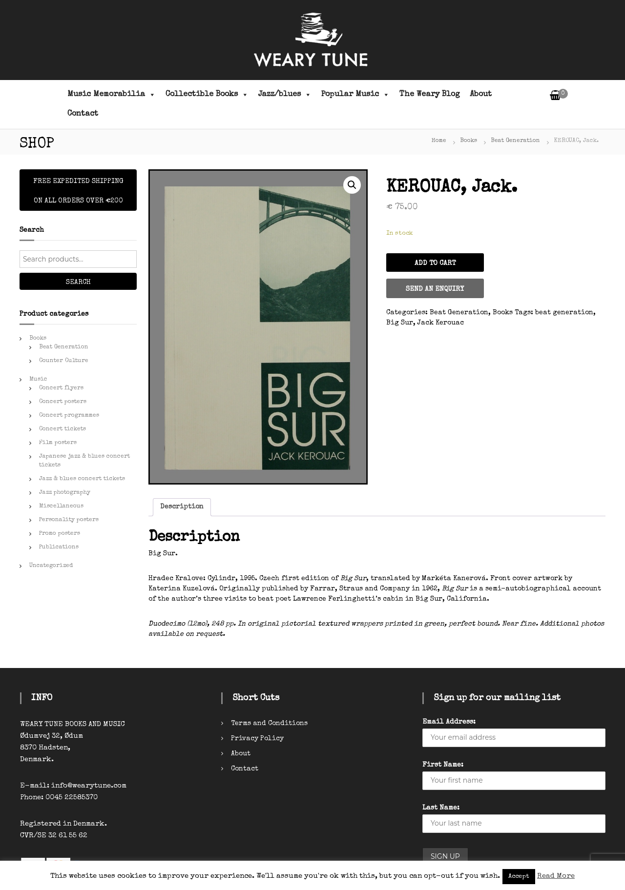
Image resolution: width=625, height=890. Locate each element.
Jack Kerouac (440, 323)
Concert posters (62, 402)
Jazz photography (64, 493)
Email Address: (449, 722)
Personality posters (69, 520)
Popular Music (355, 94)
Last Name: (440, 808)
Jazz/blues (285, 94)
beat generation (564, 312)
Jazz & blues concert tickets (82, 479)
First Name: (442, 765)
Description (182, 507)
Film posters (58, 443)
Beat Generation (515, 141)
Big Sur (399, 323)
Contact (82, 114)
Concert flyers (61, 388)
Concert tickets (62, 429)
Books (468, 141)
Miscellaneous (61, 506)
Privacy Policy (257, 738)
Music (38, 380)
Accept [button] (518, 876)
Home (439, 141)
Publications (59, 547)
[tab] (182, 507)
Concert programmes (69, 416)
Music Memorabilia (111, 94)
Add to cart (435, 263)
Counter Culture (63, 361)
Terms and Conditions (269, 723)
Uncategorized (51, 566)
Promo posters (59, 534)
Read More (556, 876)
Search (78, 282)
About (481, 95)
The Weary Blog (429, 95)
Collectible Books (207, 94)
